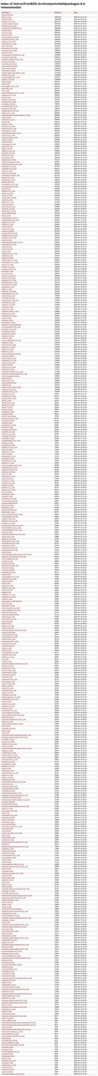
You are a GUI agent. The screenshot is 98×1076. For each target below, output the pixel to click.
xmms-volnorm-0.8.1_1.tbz (11, 855)
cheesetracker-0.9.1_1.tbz (11, 77)
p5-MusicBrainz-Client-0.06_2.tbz (13, 715)
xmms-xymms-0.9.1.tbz (10, 501)
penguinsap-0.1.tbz (8, 617)
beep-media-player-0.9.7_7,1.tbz (13, 93)
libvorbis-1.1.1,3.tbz (8, 126)
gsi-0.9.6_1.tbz (7, 247)
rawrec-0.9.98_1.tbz (8, 684)
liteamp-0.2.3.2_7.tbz (9, 280)
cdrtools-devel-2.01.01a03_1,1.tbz (13, 73)
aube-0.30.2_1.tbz (8, 369)
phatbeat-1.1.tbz (7, 255)
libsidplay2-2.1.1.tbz (8, 180)
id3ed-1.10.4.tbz (7, 902)
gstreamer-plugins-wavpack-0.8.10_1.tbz (15, 889)
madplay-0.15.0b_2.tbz (9, 469)
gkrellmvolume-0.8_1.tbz (10, 900)
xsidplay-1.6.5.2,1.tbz (9, 238)
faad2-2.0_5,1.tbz (8, 202)
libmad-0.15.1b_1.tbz (9, 358)
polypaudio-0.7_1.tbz (9, 131)
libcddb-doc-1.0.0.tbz (9, 597)
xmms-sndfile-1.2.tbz (9, 1020)
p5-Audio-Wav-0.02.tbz (9, 804)
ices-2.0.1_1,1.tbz (8, 481)
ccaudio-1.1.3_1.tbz (8, 523)
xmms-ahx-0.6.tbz (8, 568)
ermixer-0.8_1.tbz (8, 628)
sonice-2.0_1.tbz (7, 775)
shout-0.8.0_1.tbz (8, 688)
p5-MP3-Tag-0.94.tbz (9, 416)
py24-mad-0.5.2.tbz (8, 976)
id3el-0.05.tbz (6, 1038)
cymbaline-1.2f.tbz (8, 438)
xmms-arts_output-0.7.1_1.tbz (12, 826)
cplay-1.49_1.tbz (7, 784)
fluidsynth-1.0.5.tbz (8, 209)
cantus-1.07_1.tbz (8, 229)
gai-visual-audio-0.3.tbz (10, 786)
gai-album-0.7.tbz (8, 849)
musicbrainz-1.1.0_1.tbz (10, 184)
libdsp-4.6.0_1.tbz (8, 155)
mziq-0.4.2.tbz (6, 862)
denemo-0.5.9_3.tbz (8, 278)
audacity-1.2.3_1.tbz (9, 41)
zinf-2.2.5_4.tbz (7, 46)
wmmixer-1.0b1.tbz (8, 802)
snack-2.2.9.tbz (7, 142)
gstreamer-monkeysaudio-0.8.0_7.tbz (14, 374)
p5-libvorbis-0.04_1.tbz (9, 815)
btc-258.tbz (5, 844)
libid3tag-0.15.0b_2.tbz (9, 447)
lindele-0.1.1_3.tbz (8, 657)
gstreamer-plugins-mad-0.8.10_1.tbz (14, 630)
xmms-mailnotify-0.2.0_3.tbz (11, 340)
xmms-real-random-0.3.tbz (11, 987)
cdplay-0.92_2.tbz (8, 942)
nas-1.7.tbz (5, 90)
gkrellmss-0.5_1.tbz (8, 668)
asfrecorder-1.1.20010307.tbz (12, 601)
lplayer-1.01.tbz (7, 148)
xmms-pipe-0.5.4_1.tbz (9, 637)
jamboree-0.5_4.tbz (8, 313)
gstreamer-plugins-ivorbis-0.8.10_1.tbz (15, 866)
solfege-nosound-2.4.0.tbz (11, 162)
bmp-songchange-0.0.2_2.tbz (12, 951)
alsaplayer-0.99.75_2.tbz (10, 311)
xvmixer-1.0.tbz (7, 1027)
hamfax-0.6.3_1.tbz (8, 403)
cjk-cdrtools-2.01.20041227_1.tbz (13, 55)
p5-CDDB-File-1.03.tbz (9, 1040)
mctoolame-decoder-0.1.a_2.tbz (12, 525)
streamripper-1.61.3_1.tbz (10, 541)
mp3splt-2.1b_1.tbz (8, 483)
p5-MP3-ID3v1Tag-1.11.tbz (11, 996)
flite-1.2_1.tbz (6, 17)
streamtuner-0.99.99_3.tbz (11, 175)
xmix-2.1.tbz (6, 922)
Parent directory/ (7, 15)
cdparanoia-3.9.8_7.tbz (10, 391)
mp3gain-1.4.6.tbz (8, 458)
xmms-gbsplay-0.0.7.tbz (10, 652)
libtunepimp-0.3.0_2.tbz (10, 48)
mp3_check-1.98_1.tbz (9, 811)
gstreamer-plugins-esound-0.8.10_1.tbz (15, 846)
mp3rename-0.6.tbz (8, 1014)
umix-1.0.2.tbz (6, 701)
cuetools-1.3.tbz (7, 496)
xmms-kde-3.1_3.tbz (9, 144)
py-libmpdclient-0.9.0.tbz (10, 788)
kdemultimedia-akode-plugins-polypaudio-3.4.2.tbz (19, 1022)
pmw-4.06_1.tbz (7, 88)
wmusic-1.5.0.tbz (7, 746)
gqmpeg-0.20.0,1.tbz (9, 108)
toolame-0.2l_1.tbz (8, 394)
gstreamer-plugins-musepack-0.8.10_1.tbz (16, 958)
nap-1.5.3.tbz (6, 251)
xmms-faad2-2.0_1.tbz (9, 940)
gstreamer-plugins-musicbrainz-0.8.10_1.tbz (17, 993)
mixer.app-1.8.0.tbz (8, 817)
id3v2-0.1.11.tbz (7, 808)
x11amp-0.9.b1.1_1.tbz (10, 137)
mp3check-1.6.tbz (8, 991)
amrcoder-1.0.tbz (7, 271)
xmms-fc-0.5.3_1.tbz (9, 670)
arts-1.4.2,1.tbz (7, 53)
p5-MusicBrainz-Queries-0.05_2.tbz (14, 782)
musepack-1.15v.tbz (8, 331)
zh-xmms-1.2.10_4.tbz (9, 64)
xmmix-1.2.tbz (6, 650)
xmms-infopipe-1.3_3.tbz (10, 1034)
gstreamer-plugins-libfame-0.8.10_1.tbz (15, 938)
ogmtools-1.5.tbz (7, 307)
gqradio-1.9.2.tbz (7, 193)
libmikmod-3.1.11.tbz (9, 211)
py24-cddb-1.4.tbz (8, 971)
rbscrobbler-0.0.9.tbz (9, 764)
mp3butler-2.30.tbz (8, 920)
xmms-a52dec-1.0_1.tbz (10, 773)
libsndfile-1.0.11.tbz (8, 153)
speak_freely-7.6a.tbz (9, 197)
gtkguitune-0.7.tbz (8, 494)
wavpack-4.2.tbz (7, 320)
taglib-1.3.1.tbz (7, 289)
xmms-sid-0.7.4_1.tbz (9, 619)
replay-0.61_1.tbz (8, 380)
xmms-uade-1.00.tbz (9, 68)
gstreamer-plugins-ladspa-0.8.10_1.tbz (15, 795)
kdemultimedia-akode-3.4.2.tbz (12, 242)
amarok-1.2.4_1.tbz (8, 21)
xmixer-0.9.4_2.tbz (8, 536)
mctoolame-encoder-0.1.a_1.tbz (12, 371)
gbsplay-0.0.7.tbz (7, 505)
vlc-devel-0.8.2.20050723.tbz (11, 28)
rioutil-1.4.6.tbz (7, 454)
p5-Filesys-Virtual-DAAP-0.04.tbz (13, 1045)
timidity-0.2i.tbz (7, 19)
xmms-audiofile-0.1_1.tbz (10, 1042)
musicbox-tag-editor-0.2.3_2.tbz (12, 873)
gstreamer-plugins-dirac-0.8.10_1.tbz (14, 1007)
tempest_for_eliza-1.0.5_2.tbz (12, 833)
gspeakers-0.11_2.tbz (9, 169)
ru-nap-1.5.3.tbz (7, 249)
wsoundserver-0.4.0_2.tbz (10, 543)
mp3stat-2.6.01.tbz (8, 563)
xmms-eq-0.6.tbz (7, 204)
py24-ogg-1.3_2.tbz (8, 891)
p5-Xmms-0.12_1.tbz (9, 461)
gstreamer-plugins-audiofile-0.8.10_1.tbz (15, 806)
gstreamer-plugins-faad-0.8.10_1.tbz (14, 927)
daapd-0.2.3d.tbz (7, 258)
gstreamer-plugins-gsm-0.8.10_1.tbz (14, 1016)
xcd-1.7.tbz (5, 882)
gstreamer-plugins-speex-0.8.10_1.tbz (15, 737)
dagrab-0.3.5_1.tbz (8, 766)
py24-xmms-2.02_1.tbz (9, 547)
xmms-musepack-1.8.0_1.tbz (11, 465)
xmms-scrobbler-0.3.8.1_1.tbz (12, 530)
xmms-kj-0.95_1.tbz (8, 206)
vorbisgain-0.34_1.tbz (9, 690)
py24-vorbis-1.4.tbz (8, 681)
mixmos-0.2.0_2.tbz (8, 362)
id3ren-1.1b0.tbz (7, 686)
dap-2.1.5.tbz (6, 215)
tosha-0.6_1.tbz (7, 599)
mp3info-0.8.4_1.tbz (8, 639)
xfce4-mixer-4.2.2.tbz (9, 345)
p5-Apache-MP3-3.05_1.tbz (11, 327)
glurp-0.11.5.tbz (7, 449)
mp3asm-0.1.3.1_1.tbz (9, 744)
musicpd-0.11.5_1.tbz (9, 360)
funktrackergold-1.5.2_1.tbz (11, 440)
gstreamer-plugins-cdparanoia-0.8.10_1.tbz (16, 735)
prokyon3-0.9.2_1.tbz (9, 128)
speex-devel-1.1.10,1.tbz (10, 300)
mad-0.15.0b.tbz (7, 1072)
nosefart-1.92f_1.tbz (8, 519)
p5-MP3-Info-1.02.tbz (9, 753)
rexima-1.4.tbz (6, 907)
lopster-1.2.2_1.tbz (8, 113)
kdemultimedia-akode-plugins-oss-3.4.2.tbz (16, 1029)
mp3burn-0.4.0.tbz (8, 840)
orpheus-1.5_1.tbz (8, 267)
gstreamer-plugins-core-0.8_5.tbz (13, 1074)
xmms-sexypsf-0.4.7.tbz (10, 418)
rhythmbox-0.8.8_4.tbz (9, 50)
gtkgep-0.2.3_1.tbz (8, 405)
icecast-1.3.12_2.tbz (9, 276)
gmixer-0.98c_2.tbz (8, 877)
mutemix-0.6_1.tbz (8, 1069)
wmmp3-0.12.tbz (7, 828)
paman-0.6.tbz (7, 378)
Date (75, 12)
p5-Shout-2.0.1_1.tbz (9, 695)
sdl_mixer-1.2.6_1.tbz (9, 329)
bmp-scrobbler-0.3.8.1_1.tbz (11, 527)
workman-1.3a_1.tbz (9, 389)
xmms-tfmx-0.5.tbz (8, 646)
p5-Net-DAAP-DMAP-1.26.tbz (12, 965)
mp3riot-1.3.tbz (7, 648)
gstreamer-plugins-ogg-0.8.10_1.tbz (14, 556)
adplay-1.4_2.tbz (7, 777)
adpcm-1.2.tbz (6, 884)
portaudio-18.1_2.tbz (9, 655)
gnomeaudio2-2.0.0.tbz (10, 66)
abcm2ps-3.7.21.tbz (8, 347)
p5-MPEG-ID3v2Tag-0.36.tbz (11, 797)
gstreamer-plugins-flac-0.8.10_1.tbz (14, 719)
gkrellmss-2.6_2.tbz (8, 588)
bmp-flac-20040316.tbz (10, 503)
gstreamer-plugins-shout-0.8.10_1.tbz (14, 1002)
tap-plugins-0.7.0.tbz (9, 396)
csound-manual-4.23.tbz (10, 24)
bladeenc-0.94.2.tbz (8, 472)
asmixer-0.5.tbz (7, 960)
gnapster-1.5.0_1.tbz (9, 269)
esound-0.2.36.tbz (8, 356)
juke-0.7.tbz (6, 813)
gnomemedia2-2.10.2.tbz (10, 37)
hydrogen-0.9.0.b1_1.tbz (10, 39)
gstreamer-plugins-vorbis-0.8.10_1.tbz (15, 663)
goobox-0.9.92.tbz (8, 231)
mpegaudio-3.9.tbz (8, 412)
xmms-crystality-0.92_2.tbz (11, 757)
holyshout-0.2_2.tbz (8, 302)
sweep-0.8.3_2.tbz (8, 177)
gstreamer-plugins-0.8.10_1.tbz (12, 59)
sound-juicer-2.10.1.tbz (9, 218)
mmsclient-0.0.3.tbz (8, 973)
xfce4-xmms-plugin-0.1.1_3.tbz (12, 1031)
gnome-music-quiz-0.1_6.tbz (11, 387)
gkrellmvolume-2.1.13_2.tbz (11, 697)
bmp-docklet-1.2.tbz (8, 837)
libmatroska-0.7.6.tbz (9, 160)
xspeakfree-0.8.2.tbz (9, 572)
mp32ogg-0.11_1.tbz (9, 1060)
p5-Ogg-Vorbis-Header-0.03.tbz (12, 724)
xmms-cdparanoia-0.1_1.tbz (11, 956)
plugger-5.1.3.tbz (7, 585)
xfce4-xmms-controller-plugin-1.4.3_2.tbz (16, 800)
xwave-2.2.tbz (6, 318)
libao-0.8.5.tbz (6, 623)
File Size (58, 12)
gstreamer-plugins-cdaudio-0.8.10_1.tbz (15, 989)
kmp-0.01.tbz (6, 189)
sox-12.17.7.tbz (7, 195)
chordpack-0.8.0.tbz (8, 791)
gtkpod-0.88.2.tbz (8, 182)
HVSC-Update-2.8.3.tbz (10, 559)
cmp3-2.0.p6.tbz (7, 621)
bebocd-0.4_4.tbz (8, 717)
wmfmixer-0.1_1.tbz (8, 998)
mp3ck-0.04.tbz (7, 886)
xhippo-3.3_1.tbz (7, 309)
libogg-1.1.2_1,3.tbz (8, 490)
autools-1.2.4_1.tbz (8, 222)
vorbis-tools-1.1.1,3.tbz (9, 260)
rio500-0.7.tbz (6, 385)
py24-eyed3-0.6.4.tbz (9, 383)
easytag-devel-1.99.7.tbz (10, 111)
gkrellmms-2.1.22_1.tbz (10, 521)
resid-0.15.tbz (6, 552)
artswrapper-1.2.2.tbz (9, 1065)
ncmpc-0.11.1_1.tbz (8, 434)
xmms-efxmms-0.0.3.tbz (10, 931)
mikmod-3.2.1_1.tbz (8, 476)
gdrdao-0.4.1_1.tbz (8, 487)
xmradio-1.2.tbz (7, 423)
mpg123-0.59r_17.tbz (9, 398)
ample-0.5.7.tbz (7, 590)
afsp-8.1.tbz (6, 122)
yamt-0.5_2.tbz (7, 338)
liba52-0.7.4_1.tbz (8, 463)
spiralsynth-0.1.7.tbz (9, 456)
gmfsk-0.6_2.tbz (7, 200)
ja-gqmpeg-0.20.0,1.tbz (10, 106)
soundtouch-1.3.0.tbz (9, 425)
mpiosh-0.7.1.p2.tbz (8, 304)
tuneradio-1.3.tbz (7, 1047)
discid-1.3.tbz (6, 1058)
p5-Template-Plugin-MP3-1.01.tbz (13, 1036)
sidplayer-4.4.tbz (7, 342)
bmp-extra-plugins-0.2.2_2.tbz (12, 164)
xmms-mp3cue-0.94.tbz (10, 635)
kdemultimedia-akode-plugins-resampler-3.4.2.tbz (18, 1025)
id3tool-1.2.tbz (6, 982)
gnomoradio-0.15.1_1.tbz (10, 86)
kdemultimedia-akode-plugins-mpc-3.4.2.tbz (16, 554)
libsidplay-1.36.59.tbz (9, 291)
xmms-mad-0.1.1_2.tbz (10, 755)
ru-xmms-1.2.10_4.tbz (9, 57)
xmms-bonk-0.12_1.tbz (9, 759)
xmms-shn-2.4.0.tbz (8, 545)
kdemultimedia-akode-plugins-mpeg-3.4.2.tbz (17, 895)
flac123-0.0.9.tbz (7, 947)
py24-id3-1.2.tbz (7, 967)
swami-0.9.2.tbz (7, 146)
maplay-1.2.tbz (7, 661)
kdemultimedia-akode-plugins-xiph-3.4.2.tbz (16, 748)
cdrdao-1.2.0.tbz (7, 139)
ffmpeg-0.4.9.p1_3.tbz (9, 26)
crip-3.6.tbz (5, 733)
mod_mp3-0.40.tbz (8, 570)
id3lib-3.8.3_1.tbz (7, 224)
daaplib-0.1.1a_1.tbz (9, 539)
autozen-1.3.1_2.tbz (8, 704)
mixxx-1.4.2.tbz (7, 35)
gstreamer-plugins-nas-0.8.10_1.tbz (14, 898)
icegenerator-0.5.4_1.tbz (10, 699)
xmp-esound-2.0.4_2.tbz (10, 186)
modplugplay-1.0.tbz (9, 985)
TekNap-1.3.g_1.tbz (8, 151)
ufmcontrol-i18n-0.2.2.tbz (10, 614)
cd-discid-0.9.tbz (7, 1054)
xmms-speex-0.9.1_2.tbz (10, 641)
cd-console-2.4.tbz (8, 962)
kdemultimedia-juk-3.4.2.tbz (11, 133)
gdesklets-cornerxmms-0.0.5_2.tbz (13, 534)
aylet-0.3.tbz (6, 583)
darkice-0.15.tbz (7, 365)
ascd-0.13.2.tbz (7, 226)
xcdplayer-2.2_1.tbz (8, 594)
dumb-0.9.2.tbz (7, 240)
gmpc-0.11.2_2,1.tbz (9, 367)
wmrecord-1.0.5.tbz (8, 762)
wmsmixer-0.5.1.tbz (8, 779)
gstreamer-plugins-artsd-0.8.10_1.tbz (14, 1000)
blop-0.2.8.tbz (6, 82)
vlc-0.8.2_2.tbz (7, 32)
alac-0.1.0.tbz (6, 869)
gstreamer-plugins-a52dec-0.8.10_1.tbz (15, 924)
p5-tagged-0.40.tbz (8, 605)
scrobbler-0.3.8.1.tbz (9, 436)
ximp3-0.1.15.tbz (7, 485)
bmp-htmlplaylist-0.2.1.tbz (10, 1051)
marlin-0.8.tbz (6, 117)
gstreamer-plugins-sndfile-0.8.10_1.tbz (15, 842)
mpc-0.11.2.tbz (7, 603)
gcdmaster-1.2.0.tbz (8, 104)
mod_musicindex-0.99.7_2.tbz (12, 514)
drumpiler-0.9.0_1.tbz (9, 913)
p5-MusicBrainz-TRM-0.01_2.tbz (13, 864)
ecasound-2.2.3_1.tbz (9, 44)
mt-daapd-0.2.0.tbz (8, 298)
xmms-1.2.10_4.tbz (8, 62)
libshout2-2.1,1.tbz (8, 452)
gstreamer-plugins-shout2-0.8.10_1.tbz (15, 911)
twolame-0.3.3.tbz (8, 336)
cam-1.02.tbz (6, 831)
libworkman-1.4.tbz (8, 512)
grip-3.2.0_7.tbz (7, 171)
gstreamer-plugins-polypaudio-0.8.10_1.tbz (16, 918)
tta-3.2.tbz (5, 659)
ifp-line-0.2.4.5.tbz (8, 770)
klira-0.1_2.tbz (6, 400)
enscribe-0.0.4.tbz (8, 822)
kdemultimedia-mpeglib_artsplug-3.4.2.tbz (16, 115)
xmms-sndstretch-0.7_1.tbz (11, 610)
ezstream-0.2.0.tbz (8, 853)
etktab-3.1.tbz (6, 592)
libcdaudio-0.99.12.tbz (9, 429)
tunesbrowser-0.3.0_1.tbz (10, 577)
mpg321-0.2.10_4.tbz (9, 643)
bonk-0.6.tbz (6, 726)
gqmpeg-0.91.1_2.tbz (9, 102)
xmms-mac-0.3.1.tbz (9, 851)
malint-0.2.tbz (6, 768)
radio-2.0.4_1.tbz (7, 721)
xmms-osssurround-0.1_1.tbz (12, 793)
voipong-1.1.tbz (7, 708)
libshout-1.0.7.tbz (7, 666)
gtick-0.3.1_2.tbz (7, 351)
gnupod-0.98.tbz (7, 414)
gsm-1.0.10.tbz (7, 492)
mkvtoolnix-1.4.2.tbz (8, 70)
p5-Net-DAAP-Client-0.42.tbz (11, 909)
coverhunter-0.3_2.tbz (9, 672)
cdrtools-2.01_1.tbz (8, 75)
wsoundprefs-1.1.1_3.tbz (10, 262)
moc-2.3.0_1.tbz (7, 273)
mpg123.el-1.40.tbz (8, 742)
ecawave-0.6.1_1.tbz (9, 95)
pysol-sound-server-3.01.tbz (11, 354)
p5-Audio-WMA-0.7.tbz (9, 969)
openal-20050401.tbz (9, 213)
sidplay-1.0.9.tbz (7, 750)
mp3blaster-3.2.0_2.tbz (10, 235)
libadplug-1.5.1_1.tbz (9, 166)
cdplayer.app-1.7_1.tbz (9, 253)
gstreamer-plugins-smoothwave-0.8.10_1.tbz (17, 978)
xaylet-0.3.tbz (6, 574)
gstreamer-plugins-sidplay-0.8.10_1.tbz (15, 949)
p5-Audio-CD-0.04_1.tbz (10, 565)
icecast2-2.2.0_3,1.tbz (9, 316)
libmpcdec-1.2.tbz (8, 507)
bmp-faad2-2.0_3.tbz (9, 935)
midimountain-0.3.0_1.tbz (10, 220)
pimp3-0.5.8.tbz (7, 933)
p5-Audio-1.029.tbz (8, 420)
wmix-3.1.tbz (6, 730)
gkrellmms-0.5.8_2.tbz (9, 612)
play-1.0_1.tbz (6, 1005)
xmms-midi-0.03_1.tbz (9, 510)
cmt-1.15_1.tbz (7, 474)
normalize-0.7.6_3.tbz (9, 498)
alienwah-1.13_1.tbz (9, 1009)
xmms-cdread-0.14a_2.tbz (11, 608)
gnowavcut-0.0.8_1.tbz (9, 679)
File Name (5, 12)
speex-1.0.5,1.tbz (8, 349)
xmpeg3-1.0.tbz (7, 1049)
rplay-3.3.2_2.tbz (7, 264)
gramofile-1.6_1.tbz (8, 432)
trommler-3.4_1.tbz (8, 119)
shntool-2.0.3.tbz (7, 427)
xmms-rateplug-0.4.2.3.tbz (11, 712)
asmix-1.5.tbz (6, 860)
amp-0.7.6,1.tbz (7, 407)
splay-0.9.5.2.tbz (7, 478)
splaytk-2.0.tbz (7, 1011)
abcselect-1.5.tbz (7, 1063)
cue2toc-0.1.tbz (7, 1067)
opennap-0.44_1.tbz (8, 333)
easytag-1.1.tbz (7, 124)
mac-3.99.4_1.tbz (8, 157)
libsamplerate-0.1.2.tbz (9, 282)
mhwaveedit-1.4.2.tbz (9, 244)
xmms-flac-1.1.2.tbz (8, 445)
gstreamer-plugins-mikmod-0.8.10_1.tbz (15, 944)
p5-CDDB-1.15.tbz (8, 739)
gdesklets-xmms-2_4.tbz (10, 953)
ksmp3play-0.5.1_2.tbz (9, 467)
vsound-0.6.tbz (7, 875)
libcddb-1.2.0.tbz (7, 443)
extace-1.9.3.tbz (7, 409)
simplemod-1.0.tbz (8, 1056)
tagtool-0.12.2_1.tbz (8, 296)
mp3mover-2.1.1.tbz (8, 980)
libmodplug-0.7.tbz (8, 287)
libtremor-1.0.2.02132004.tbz (11, 325)
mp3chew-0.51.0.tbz (9, 675)
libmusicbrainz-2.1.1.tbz (10, 293)
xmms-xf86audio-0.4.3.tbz (10, 915)
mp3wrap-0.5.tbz (7, 871)
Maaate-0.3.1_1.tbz (8, 191)
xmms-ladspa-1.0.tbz (9, 857)
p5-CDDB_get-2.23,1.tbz (10, 893)
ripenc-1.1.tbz (6, 904)
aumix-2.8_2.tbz (7, 532)
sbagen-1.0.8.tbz (7, 581)
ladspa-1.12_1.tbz (8, 626)
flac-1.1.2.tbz (6, 97)
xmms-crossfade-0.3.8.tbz (10, 376)
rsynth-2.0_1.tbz (7, 561)
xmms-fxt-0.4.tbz (7, 929)
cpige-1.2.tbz (6, 835)
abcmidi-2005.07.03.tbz (10, 233)
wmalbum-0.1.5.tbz (8, 706)
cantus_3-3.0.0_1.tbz (9, 173)
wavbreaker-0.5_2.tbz (9, 579)
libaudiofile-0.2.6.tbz (8, 322)
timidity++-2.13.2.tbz (9, 99)
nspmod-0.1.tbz (7, 677)
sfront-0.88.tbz (7, 30)
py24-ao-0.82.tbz (7, 1018)
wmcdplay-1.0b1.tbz (8, 728)
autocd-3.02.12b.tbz (8, 632)
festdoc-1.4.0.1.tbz (8, 79)
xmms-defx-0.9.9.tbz (9, 824)
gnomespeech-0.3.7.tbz (10, 550)
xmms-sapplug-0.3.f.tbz (10, 516)
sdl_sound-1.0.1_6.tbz (9, 284)
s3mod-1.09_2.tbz (8, 820)
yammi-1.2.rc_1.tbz (8, 135)
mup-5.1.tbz (6, 84)
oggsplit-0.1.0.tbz (7, 880)
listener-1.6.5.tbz (7, 692)
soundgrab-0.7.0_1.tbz (9, 710)
